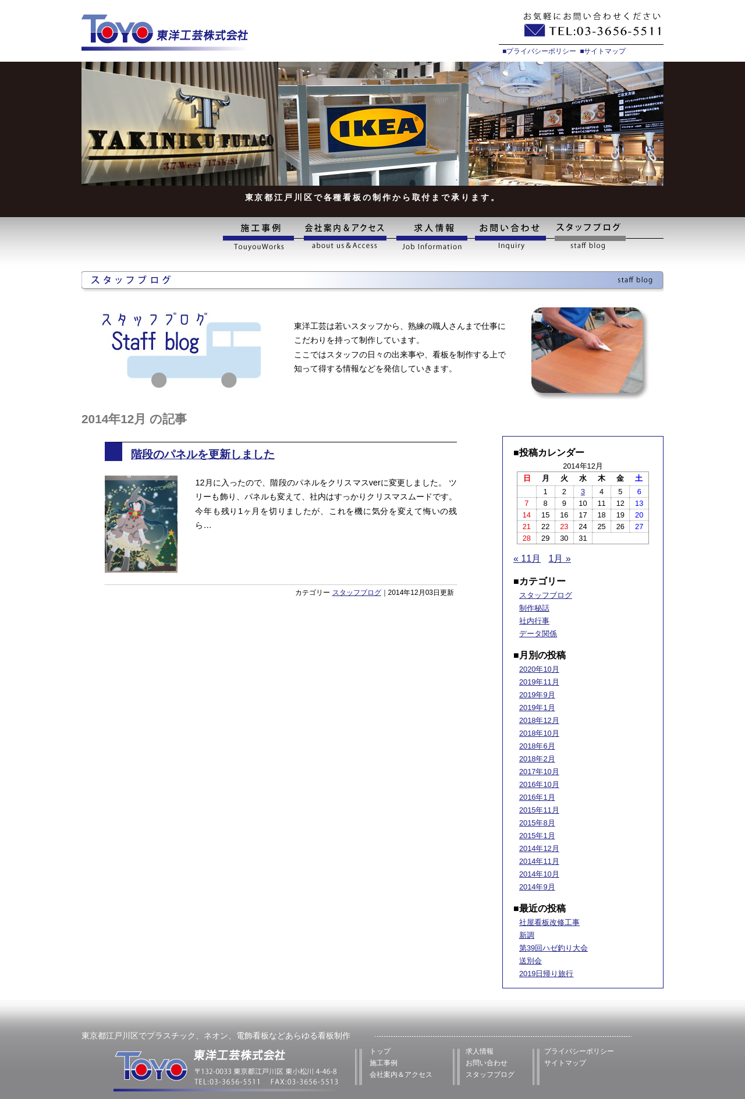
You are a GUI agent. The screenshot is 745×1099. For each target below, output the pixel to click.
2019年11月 (539, 682)
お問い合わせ (511, 237)
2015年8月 (537, 822)
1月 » (560, 558)
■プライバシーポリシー (539, 51)
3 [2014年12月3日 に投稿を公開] (583, 491)
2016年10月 (539, 784)
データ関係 (538, 633)
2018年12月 (539, 720)
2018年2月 (537, 758)
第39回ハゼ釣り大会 (553, 948)
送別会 (530, 960)
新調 (526, 935)
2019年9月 (537, 694)
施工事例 (261, 237)
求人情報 (431, 237)
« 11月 (527, 558)
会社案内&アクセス (345, 237)
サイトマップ (565, 1063)
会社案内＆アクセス (401, 1074)
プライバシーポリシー (579, 1051)
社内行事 (534, 620)
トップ (380, 1051)
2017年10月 (539, 771)
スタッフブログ (607, 237)
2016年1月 (537, 797)
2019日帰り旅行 (546, 973)
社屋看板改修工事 (549, 922)
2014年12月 (539, 848)
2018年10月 (539, 733)
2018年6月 (537, 746)
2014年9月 (537, 886)
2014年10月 (539, 874)
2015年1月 (537, 835)
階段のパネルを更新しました (203, 454)
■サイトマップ (603, 51)
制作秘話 (534, 608)
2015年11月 (539, 810)
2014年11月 (539, 861)
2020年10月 (539, 669)
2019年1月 (537, 707)
